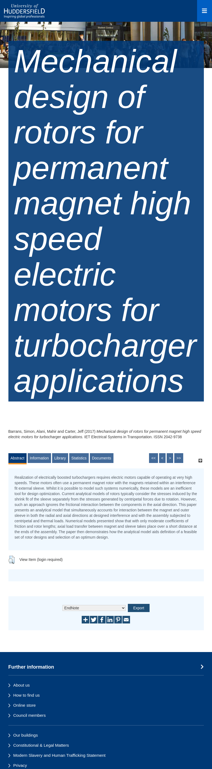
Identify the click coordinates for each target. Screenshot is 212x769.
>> (178, 458)
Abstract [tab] (17, 458)
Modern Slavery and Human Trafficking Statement (59, 755)
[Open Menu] (204, 11)
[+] (200, 461)
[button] (11, 560)
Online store (24, 705)
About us (21, 685)
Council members (29, 715)
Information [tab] (39, 458)
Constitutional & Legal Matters (41, 745)
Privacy (20, 765)
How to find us (26, 695)
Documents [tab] (101, 458)
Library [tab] (60, 458)
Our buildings (25, 735)
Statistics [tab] (79, 458)
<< (153, 458)
